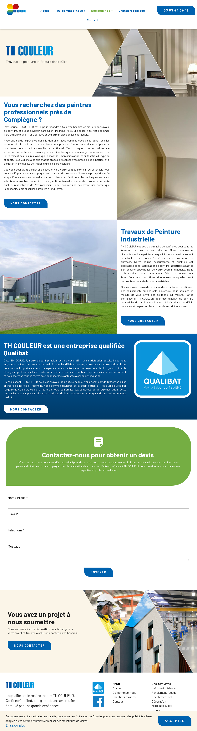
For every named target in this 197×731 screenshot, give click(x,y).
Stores (156, 710)
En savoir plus (15, 725)
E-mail (12, 514)
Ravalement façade (164, 692)
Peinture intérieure (163, 688)
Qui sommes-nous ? (71, 10)
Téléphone (15, 530)
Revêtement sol (162, 697)
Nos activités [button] (102, 10)
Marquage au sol (162, 705)
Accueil (45, 10)
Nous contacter (25, 203)
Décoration (159, 701)
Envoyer (98, 572)
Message (14, 546)
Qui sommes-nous (124, 692)
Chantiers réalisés (132, 10)
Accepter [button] (175, 721)
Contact (92, 20)
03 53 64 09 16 (176, 10)
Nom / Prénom (18, 498)
